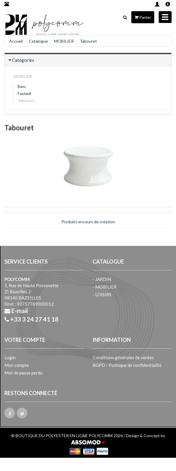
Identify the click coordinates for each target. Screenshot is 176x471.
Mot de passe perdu (23, 372)
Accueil (16, 41)
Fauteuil (24, 93)
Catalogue (38, 41)
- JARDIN (102, 279)
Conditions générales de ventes (123, 357)
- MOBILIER (105, 286)
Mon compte (16, 365)
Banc (22, 86)
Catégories (23, 60)
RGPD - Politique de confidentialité (127, 365)
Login (10, 357)
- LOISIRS (102, 294)
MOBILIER (64, 41)
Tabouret (88, 41)
